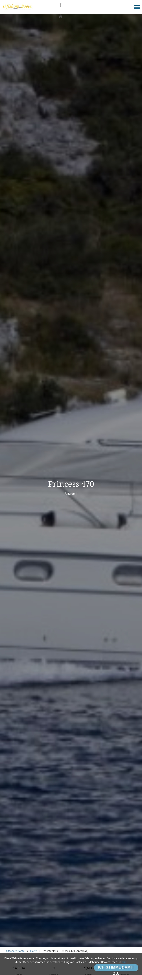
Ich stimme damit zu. (116, 968)
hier (124, 962)
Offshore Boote (15, 951)
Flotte (33, 951)
